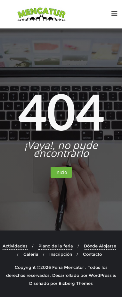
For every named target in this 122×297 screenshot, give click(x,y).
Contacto (92, 254)
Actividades (15, 245)
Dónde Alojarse (100, 245)
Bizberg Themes (76, 283)
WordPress (100, 275)
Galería (30, 254)
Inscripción (60, 254)
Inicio (61, 172)
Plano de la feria (55, 245)
